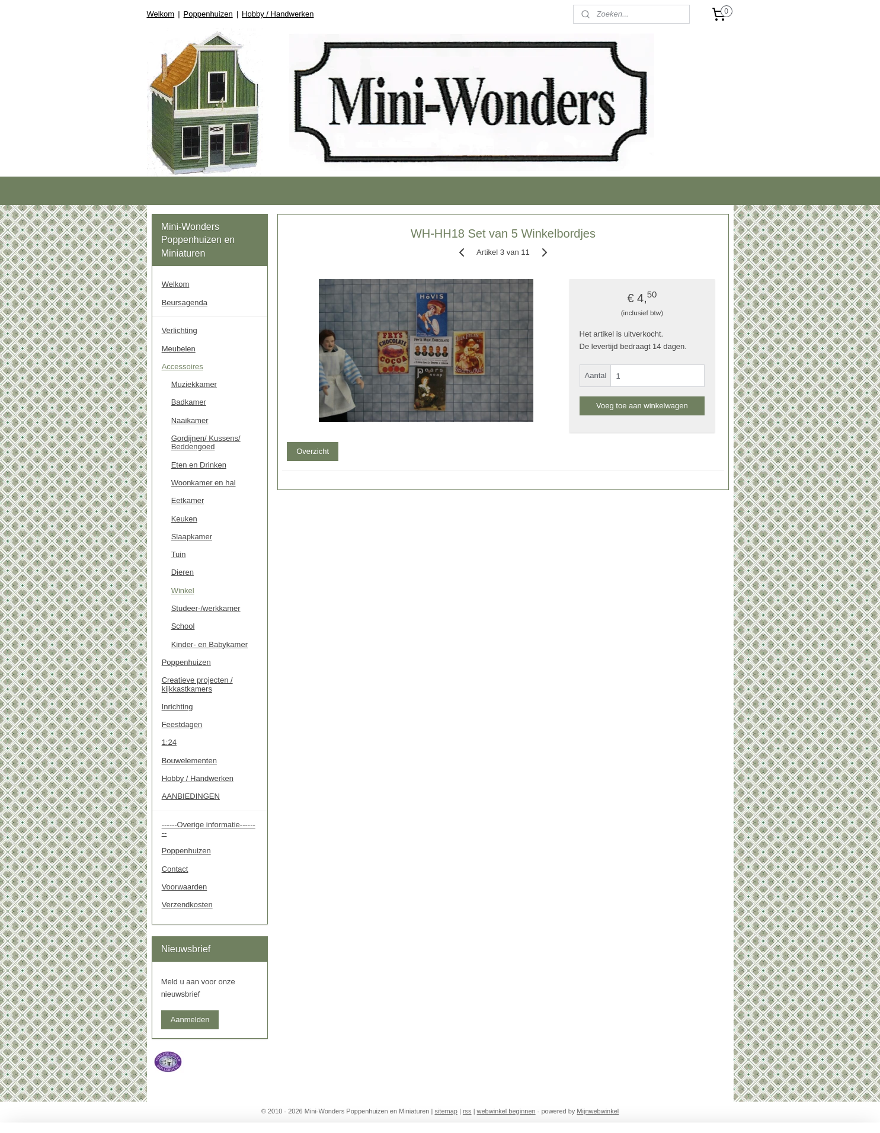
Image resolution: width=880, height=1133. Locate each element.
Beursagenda (184, 302)
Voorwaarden (184, 886)
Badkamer (188, 402)
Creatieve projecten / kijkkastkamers (197, 684)
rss (467, 1111)
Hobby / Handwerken (277, 13)
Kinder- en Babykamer (209, 644)
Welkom (160, 13)
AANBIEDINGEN (191, 796)
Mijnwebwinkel (598, 1111)
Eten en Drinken (198, 464)
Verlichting (179, 330)
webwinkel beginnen (506, 1111)
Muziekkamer (194, 384)
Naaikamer (190, 420)
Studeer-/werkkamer (206, 608)
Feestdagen (182, 724)
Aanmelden (190, 1019)
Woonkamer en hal (203, 482)
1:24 (169, 742)
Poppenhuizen (208, 13)
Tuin (178, 554)
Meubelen (179, 348)
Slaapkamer (191, 536)
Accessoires (182, 366)
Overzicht (312, 451)
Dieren (182, 572)
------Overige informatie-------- (208, 828)
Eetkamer (187, 500)
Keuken (184, 518)
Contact (175, 869)
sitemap (445, 1111)
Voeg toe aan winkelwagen (642, 405)
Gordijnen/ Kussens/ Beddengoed (206, 442)
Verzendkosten (187, 904)
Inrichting (177, 706)
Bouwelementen (189, 760)
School (183, 626)
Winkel (182, 590)
